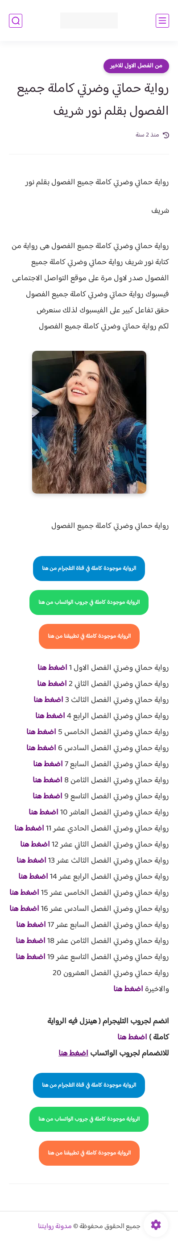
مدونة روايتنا (55, 1227)
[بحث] (15, 21)
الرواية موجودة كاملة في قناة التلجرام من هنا (89, 568)
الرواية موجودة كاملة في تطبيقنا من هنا (89, 636)
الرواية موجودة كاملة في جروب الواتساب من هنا (89, 602)
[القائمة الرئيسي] (162, 21)
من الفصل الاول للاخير (136, 66)
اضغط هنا (52, 668)
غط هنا (127, 1037)
